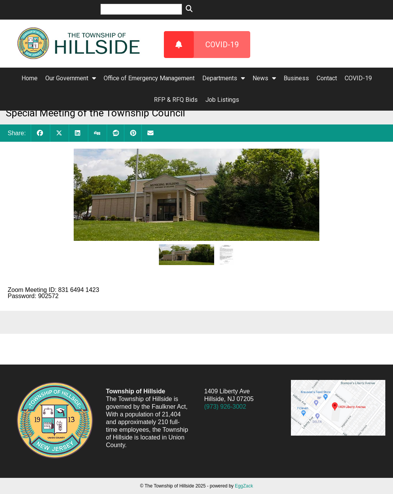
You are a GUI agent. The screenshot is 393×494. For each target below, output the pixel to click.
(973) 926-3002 (225, 406)
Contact (327, 78)
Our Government (70, 78)
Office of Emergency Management (149, 78)
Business (296, 78)
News (264, 78)
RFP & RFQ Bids (176, 99)
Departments (223, 78)
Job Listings (222, 99)
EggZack (244, 486)
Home (29, 78)
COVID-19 (201, 44)
